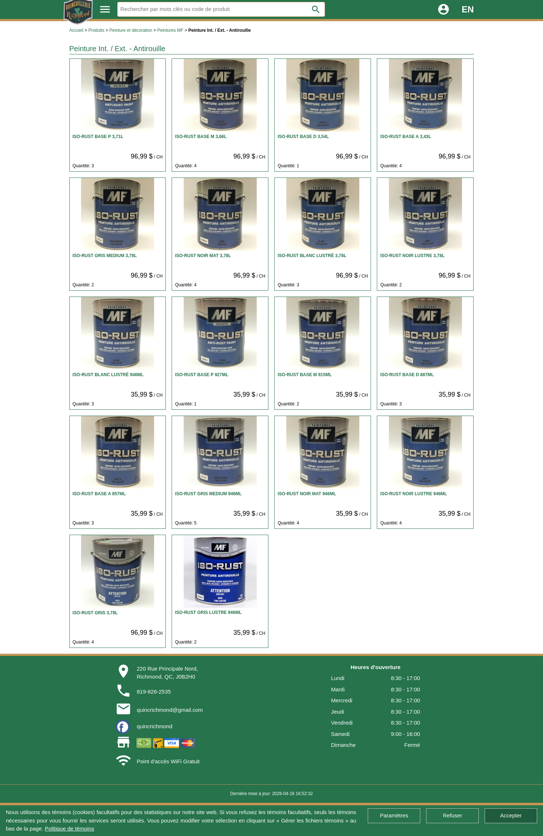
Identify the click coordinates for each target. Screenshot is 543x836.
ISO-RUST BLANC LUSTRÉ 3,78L (312, 255)
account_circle (443, 9)
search (316, 9)
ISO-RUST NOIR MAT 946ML (307, 493)
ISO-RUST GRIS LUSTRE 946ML (208, 612)
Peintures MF (170, 30)
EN (468, 9)
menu (105, 9)
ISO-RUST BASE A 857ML (99, 493)
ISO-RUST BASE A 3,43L (405, 136)
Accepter (510, 815)
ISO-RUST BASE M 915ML (305, 374)
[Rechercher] (221, 9)
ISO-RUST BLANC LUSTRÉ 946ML (108, 374)
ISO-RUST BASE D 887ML (407, 374)
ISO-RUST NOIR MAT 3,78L (203, 255)
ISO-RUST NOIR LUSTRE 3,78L (412, 255)
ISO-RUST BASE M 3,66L (200, 136)
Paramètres (394, 815)
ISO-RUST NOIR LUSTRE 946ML (413, 493)
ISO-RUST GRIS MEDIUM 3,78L (105, 255)
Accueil (76, 30)
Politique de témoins (69, 828)
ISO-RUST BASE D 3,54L (303, 136)
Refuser (452, 815)
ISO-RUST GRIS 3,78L (95, 612)
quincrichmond (154, 726)
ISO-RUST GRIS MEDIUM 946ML (208, 493)
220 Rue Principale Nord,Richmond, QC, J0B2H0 (167, 672)
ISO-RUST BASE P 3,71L (98, 136)
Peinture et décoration (131, 30)
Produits (96, 30)
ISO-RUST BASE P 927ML (201, 374)
